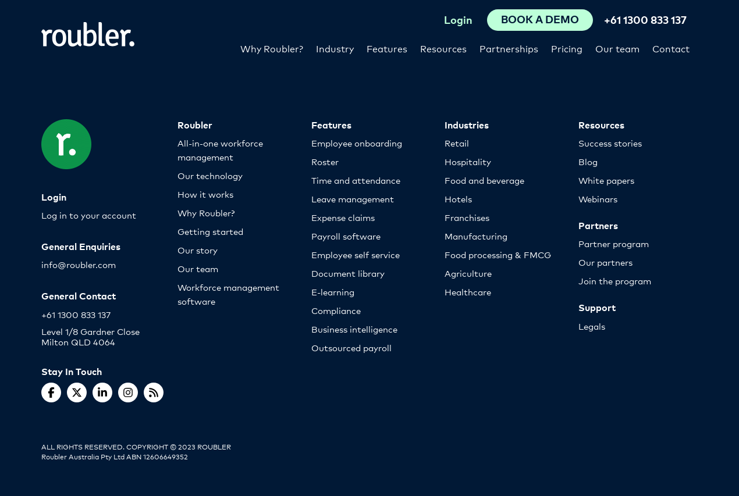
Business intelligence (354, 328)
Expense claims (343, 217)
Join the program (614, 280)
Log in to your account (88, 214)
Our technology (210, 175)
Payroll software (346, 235)
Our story (197, 249)
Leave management (352, 198)
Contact (671, 48)
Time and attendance (355, 179)
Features (387, 48)
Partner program (613, 243)
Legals (591, 325)
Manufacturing (476, 235)
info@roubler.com (78, 264)
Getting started (210, 231)
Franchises (467, 217)
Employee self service (355, 254)
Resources (443, 48)
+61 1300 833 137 (645, 19)
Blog (588, 161)
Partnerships (508, 48)
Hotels (458, 198)
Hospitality (468, 161)
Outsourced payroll (351, 347)
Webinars (597, 198)
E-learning (332, 291)
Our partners (605, 261)
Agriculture (468, 273)
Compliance (336, 310)
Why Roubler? (271, 48)
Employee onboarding (356, 142)
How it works (205, 193)
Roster (325, 161)
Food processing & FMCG (498, 254)
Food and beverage (484, 179)
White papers (606, 179)
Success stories (610, 142)
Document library (348, 273)
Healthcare (468, 291)
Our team (617, 48)
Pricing (566, 48)
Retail (457, 142)
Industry (335, 48)
